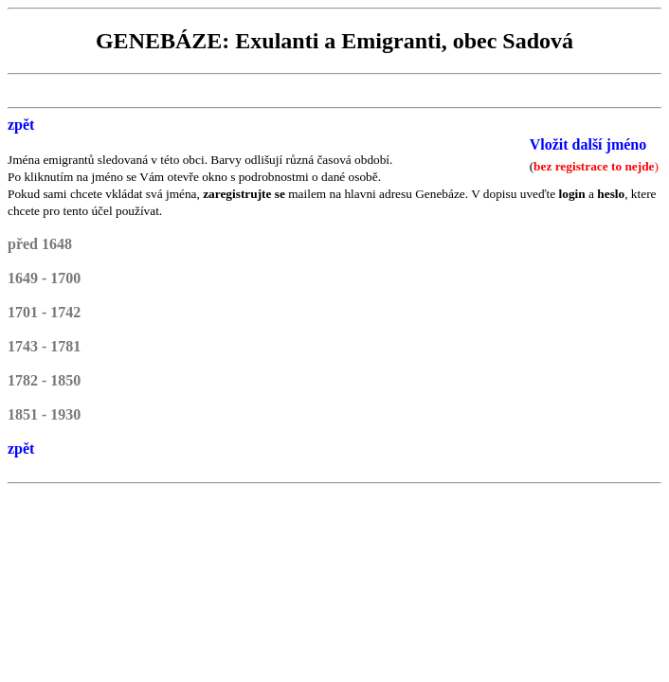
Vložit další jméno (588, 144)
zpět (21, 125)
